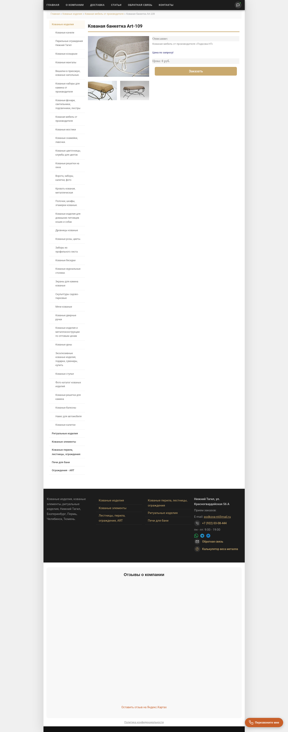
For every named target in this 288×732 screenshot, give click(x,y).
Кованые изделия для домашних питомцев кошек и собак (68, 217)
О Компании (75, 5)
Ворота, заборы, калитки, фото (65, 178)
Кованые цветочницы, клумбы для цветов (68, 152)
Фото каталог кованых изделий (68, 384)
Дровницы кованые (67, 230)
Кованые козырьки (66, 53)
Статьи (116, 5)
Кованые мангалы (66, 62)
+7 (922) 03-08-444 (214, 523)
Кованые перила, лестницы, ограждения (66, 451)
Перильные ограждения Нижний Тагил (69, 43)
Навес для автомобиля (69, 416)
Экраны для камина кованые (67, 283)
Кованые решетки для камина (68, 397)
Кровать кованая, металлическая (65, 190)
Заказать (196, 71)
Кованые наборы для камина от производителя (68, 87)
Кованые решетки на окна (67, 165)
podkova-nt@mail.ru (217, 517)
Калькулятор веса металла (216, 549)
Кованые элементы (64, 441)
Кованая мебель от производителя (104, 13)
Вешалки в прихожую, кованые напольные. (68, 73)
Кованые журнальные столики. (68, 270)
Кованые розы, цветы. (68, 239)
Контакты (166, 5)
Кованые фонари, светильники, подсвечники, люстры (68, 104)
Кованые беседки (66, 260)
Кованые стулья (65, 373)
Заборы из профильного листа (67, 249)
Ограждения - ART (63, 470)
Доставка (97, 5)
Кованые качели (65, 32)
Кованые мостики (66, 129)
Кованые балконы (66, 407)
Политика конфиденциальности (144, 722)
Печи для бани (61, 462)
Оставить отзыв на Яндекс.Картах (144, 707)
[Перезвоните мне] (264, 722)
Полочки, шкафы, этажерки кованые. (66, 203)
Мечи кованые (64, 306)
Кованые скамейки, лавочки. (67, 140)
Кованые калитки (65, 424)
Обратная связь (140, 5)
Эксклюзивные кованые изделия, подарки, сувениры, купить (67, 359)
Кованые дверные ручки (66, 317)
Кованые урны (64, 344)
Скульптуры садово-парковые (67, 296)
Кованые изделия (73, 13)
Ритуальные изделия (65, 433)
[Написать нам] (238, 5)
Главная (53, 5)
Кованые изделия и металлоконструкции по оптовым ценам (68, 331)
